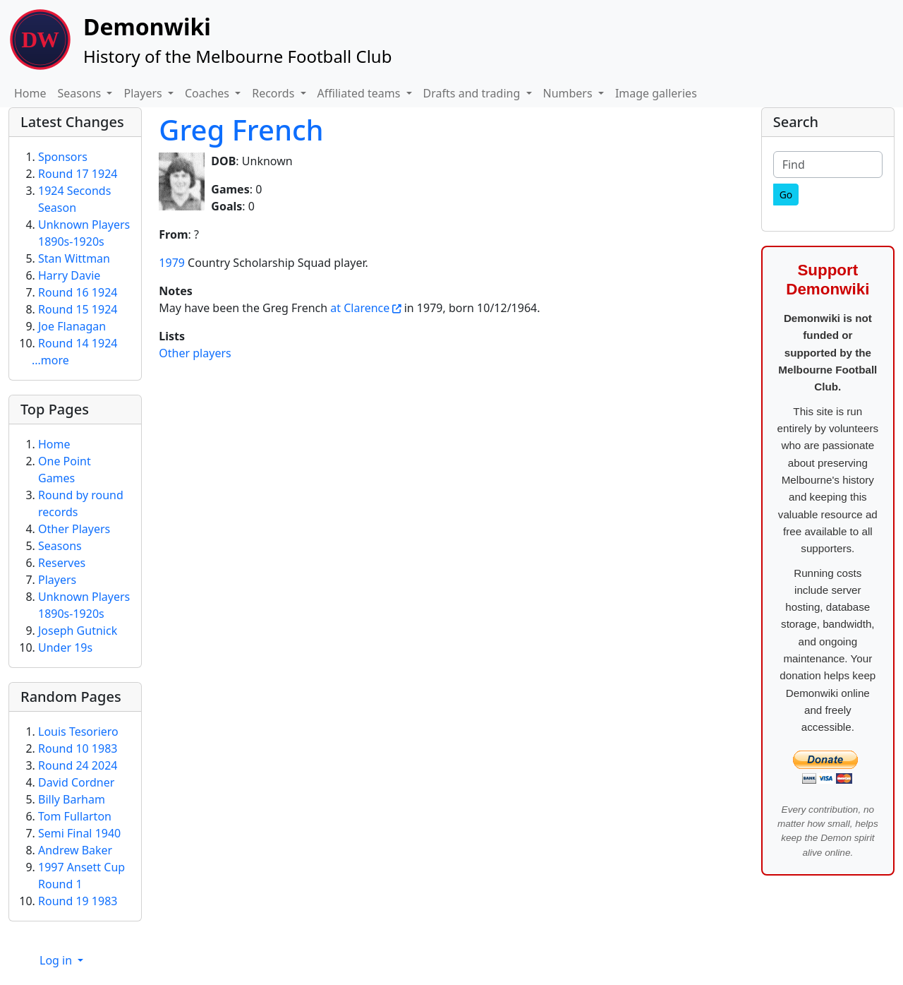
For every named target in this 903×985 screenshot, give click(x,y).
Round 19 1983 (77, 901)
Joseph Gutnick (77, 630)
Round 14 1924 (77, 343)
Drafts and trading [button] (473, 93)
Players (57, 579)
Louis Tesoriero (78, 731)
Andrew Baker (75, 850)
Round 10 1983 (77, 748)
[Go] (786, 194)
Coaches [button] (208, 93)
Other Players (74, 529)
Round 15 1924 (77, 309)
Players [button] (143, 93)
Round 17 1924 (77, 173)
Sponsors (62, 157)
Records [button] (274, 93)
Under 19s (65, 647)
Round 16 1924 (77, 292)
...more (50, 360)
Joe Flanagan (72, 326)
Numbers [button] (569, 93)
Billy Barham (71, 799)
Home (30, 93)
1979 (172, 262)
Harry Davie (69, 275)
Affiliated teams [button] (360, 93)
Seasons (60, 546)
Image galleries (656, 93)
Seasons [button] (81, 93)
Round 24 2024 (77, 765)
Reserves (61, 563)
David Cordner (76, 782)
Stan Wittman (74, 258)
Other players (195, 353)
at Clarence (359, 308)
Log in (57, 960)
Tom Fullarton (74, 816)
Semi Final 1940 (79, 833)
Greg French (241, 129)
